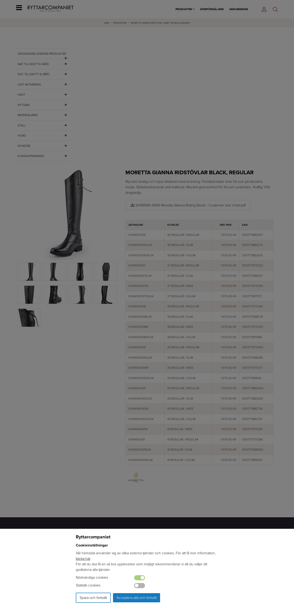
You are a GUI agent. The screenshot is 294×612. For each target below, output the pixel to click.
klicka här (83, 558)
